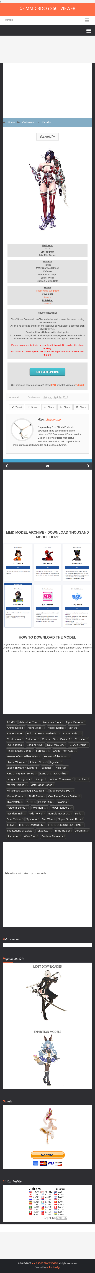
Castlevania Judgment (47, 290)
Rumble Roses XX (59, 813)
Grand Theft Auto (63, 750)
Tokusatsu (42, 830)
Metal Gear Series (41, 784)
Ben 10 (72, 727)
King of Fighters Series (20, 773)
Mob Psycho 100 (60, 790)
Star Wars (47, 819)
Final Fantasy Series (19, 750)
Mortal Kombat (15, 796)
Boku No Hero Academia (42, 733)
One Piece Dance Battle (62, 796)
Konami (47, 297)
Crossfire (80, 739)
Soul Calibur (14, 819)
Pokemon (37, 807)
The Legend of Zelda (19, 830)
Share (32, 407)
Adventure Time (28, 722)
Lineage (39, 779)
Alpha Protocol (74, 722)
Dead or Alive (35, 744)
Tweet (17, 407)
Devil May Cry (55, 744)
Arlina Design (53, 1267)
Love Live (81, 779)
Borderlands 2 (71, 733)
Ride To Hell (36, 813)
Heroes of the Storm (56, 756)
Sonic (78, 813)
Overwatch (13, 801)
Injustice (55, 762)
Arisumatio (53, 420)
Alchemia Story (52, 722)
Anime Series (15, 727)
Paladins (62, 801)
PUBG (30, 801)
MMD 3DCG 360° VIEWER (50, 8)
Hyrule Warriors (16, 762)
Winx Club (30, 836)
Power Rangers (59, 807)
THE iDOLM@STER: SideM (64, 824)
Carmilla (47, 136)
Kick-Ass (61, 767)
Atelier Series (56, 727)
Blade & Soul (14, 733)
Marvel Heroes (15, 784)
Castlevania (34, 397)
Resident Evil (14, 813)
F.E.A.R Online (77, 744)
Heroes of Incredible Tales (22, 756)
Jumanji (46, 767)
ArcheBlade (35, 727)
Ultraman (80, 830)
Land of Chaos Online (53, 773)
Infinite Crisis (37, 762)
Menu (9, 20)
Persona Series (16, 807)
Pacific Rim (45, 801)
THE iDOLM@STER (31, 824)
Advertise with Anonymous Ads (25, 873)
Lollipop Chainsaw (60, 779)
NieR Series (36, 796)
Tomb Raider (62, 830)
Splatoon (31, 819)
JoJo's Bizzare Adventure (22, 767)
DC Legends (14, 744)
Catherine (31, 739)
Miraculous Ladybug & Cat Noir (25, 790)
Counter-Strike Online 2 (56, 739)
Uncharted (13, 836)
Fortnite (40, 750)
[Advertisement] (47, 87)
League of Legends (18, 779)
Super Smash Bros (69, 819)
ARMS (11, 722)
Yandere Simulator (52, 836)
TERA (10, 824)
